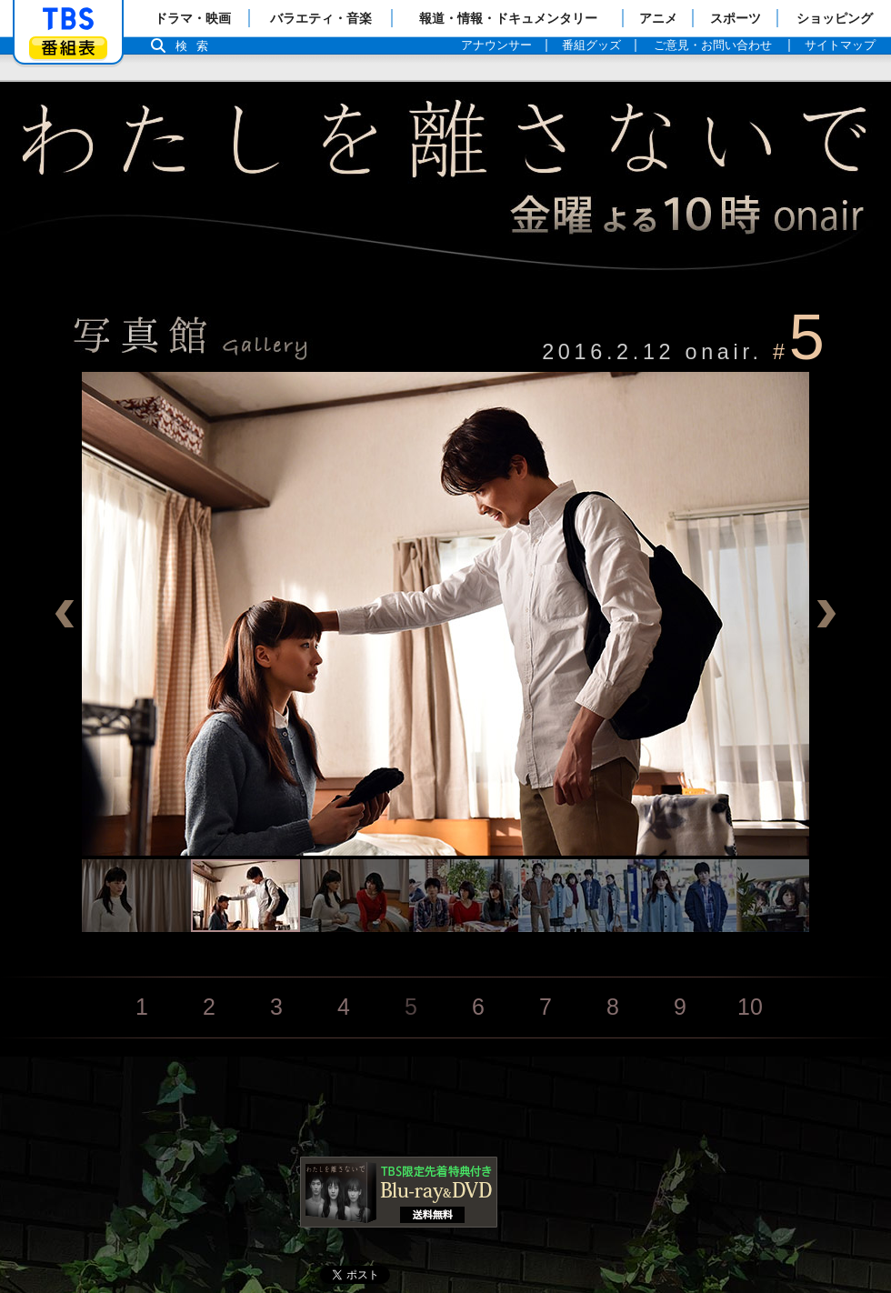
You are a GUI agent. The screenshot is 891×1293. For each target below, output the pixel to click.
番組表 (68, 47)
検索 (196, 46)
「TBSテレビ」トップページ (68, 19)
